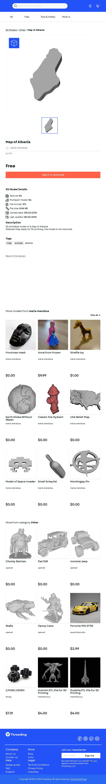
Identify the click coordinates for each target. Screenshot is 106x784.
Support (10, 771)
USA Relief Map (79, 417)
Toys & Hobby (48, 16)
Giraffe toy (77, 352)
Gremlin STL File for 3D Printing (52, 692)
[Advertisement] (53, 283)
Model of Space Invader (21, 481)
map (9, 243)
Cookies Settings (78, 779)
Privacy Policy (35, 768)
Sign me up (89, 756)
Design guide (13, 764)
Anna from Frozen (49, 352)
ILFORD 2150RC (15, 690)
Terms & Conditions (38, 764)
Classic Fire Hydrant (50, 417)
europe (19, 243)
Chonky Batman (16, 561)
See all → (95, 315)
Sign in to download (53, 174)
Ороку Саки (46, 626)
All (11, 16)
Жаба (9, 626)
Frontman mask (16, 352)
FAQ (8, 768)
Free (26, 16)
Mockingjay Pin (79, 481)
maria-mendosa (18, 147)
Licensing (33, 771)
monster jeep (79, 561)
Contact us (12, 757)
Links (31, 757)
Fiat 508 (43, 561)
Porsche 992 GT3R (81, 626)
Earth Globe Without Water (19, 418)
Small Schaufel (47, 481)
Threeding (16, 734)
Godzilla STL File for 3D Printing (84, 692)
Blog (30, 753)
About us (11, 753)
